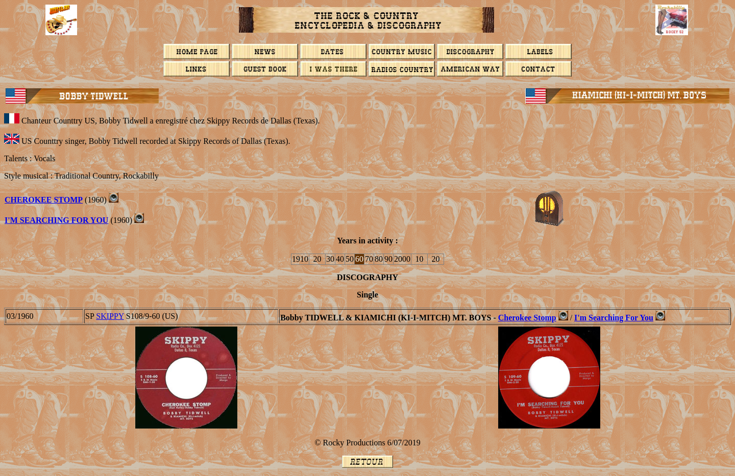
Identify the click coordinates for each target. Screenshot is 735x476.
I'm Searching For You (56, 220)
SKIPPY (110, 316)
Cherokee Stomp (44, 199)
